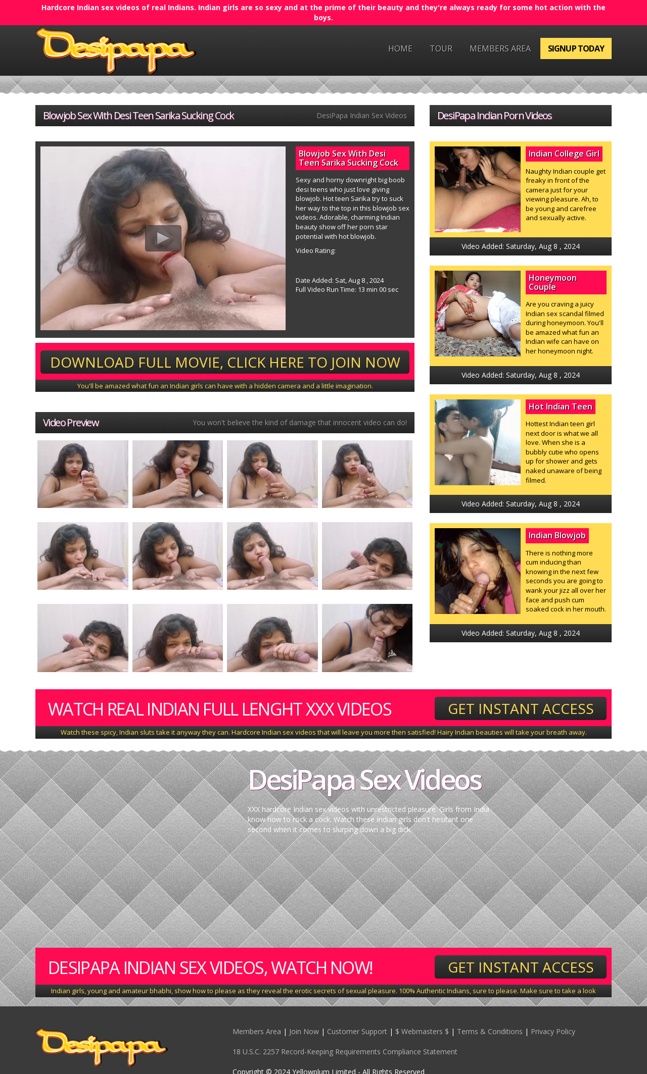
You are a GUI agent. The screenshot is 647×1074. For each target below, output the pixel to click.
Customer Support (357, 1031)
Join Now (304, 1031)
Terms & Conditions (490, 1031)
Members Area (500, 48)
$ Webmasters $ (422, 1031)
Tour (441, 48)
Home (400, 48)
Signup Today (576, 48)
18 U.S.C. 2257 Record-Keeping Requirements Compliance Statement (345, 1051)
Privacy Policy (553, 1031)
